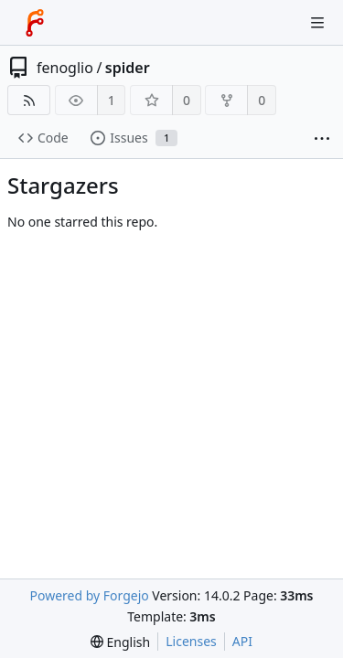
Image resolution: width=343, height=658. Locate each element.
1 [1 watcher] (111, 100)
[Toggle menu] (317, 22)
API (242, 641)
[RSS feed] (28, 100)
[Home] (34, 22)
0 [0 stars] (186, 100)
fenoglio (65, 67)
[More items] (322, 138)
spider (127, 67)
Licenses (191, 641)
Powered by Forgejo (88, 595)
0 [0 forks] (261, 100)
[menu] (120, 642)
